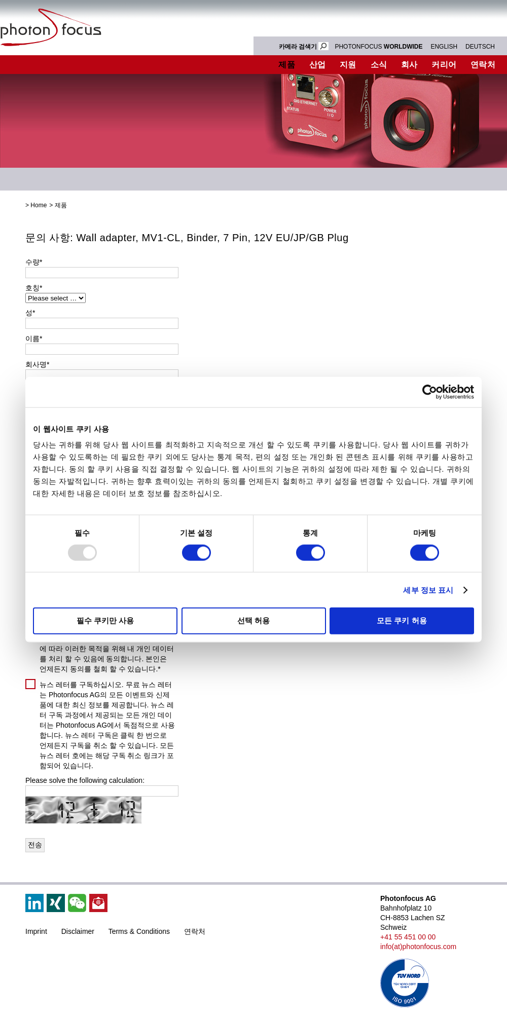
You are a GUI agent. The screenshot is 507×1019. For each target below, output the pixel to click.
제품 (286, 64)
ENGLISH (443, 46)
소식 (379, 64)
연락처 (194, 931)
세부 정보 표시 (428, 589)
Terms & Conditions (139, 931)
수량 (33, 262)
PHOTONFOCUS (378, 46)
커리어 (443, 64)
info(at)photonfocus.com (418, 946)
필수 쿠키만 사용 (105, 620)
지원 (348, 64)
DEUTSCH (480, 46)
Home (38, 205)
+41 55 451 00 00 (408, 937)
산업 (317, 64)
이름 (33, 338)
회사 (409, 64)
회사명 (37, 364)
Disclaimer (77, 931)
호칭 (33, 288)
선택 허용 (253, 620)
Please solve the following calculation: (84, 780)
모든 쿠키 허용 (401, 620)
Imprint (36, 931)
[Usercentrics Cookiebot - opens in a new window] (429, 391)
